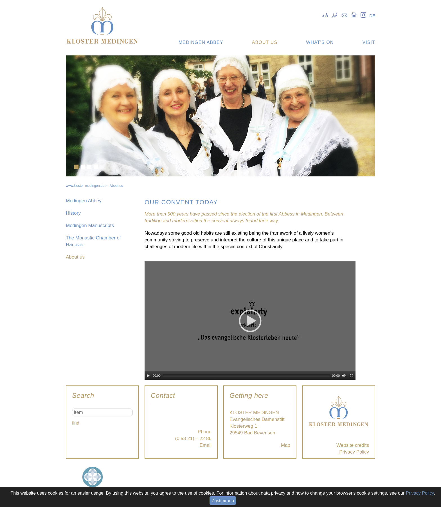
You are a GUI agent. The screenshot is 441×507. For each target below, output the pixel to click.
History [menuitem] (73, 213)
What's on (320, 42)
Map (285, 445)
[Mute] (344, 375)
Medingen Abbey (201, 42)
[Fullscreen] (351, 375)
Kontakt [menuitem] (344, 14)
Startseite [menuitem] (353, 14)
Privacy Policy (354, 452)
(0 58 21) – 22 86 (193, 438)
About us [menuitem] (75, 257)
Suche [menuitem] (334, 14)
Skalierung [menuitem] (325, 14)
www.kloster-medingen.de (85, 186)
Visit (368, 42)
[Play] (148, 375)
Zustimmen (223, 500)
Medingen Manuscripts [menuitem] (90, 225)
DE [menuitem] (372, 15)
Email (205, 445)
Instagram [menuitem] (363, 14)
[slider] (246, 375)
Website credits (352, 445)
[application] (250, 320)
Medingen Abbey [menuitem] (84, 200)
